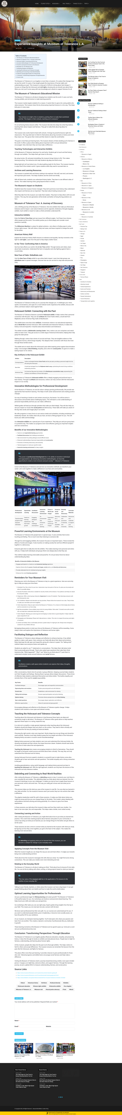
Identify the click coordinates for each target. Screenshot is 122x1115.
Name (17, 1020)
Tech (64, 989)
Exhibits (66, 983)
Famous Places (84, 277)
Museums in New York (89, 173)
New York (82, 253)
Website (48, 1026)
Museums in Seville (88, 207)
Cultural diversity (55, 983)
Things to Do (77, 3)
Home (37, 3)
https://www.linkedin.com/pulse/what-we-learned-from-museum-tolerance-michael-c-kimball (41, 977)
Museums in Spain (86, 202)
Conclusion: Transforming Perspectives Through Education (31, 75)
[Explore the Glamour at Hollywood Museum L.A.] (65, 1048)
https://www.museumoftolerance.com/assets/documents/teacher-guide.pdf (37, 973)
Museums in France (87, 193)
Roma (84, 200)
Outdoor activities (84, 293)
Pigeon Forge (83, 262)
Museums (55, 3)
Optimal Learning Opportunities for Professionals (28, 73)
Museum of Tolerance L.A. (24, 989)
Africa (81, 152)
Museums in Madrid (88, 205)
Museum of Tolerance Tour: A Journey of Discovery (29, 59)
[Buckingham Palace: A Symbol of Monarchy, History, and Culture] (82, 126)
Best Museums (82, 147)
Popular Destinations (85, 296)
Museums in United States (36, 10)
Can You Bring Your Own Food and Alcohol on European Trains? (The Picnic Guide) (96, 64)
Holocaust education (24, 986)
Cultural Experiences (85, 286)
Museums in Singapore (88, 188)
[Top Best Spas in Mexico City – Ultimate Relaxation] (82, 120)
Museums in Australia (87, 217)
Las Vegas (83, 243)
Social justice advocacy (53, 989)
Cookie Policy (45, 1108)
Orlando (82, 255)
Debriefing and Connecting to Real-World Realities (28, 71)
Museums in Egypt (86, 154)
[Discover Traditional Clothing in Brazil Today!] (82, 113)
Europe (82, 190)
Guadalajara (86, 161)
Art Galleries (82, 144)
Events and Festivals (85, 289)
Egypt (81, 236)
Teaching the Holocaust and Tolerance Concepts (28, 70)
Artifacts (44, 983)
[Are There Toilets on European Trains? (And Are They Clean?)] (82, 92)
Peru (81, 257)
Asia (81, 180)
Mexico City (86, 164)
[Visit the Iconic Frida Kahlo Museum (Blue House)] (82, 133)
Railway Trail (83, 229)
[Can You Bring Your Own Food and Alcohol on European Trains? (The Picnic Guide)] (82, 64)
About (23, 983)
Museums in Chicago (88, 171)
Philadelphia (83, 260)
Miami (82, 248)
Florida (82, 238)
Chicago (82, 233)
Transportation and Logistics (87, 301)
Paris (84, 195)
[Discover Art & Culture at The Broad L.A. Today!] (44, 1048)
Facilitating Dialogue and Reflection (25, 68)
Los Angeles (45, 10)
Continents (21, 10)
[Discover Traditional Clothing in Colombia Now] (82, 106)
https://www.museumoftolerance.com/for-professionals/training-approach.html (38, 975)
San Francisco (83, 267)
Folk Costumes (82, 219)
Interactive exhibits (55, 986)
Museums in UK (86, 209)
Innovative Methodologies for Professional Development (30, 63)
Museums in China (86, 183)
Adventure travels (84, 284)
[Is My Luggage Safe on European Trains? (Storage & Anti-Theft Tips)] (82, 72)
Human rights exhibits (40, 986)
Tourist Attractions (85, 298)
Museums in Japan (87, 185)
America (27, 10)
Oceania (82, 214)
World (71, 989)
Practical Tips (83, 226)
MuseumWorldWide (37, 1108)
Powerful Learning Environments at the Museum (28, 64)
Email (17, 1026)
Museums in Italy (86, 197)
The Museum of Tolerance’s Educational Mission (28, 57)
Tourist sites (45, 3)
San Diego (82, 265)
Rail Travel (65, 3)
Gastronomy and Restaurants (87, 291)
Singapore (82, 269)
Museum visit (39, 989)
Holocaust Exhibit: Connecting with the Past (27, 61)
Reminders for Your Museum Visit (24, 66)
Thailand (82, 272)
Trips (86, 3)
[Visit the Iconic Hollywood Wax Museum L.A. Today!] (24, 1048)
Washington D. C (87, 178)
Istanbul (82, 241)
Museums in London (88, 212)
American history (33, 983)
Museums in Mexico (87, 159)
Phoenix (85, 176)
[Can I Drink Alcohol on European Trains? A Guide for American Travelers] (82, 85)
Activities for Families (85, 281)
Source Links (20, 77)
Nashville (82, 250)
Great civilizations (83, 221)
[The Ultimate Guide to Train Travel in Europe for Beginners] (82, 79)
